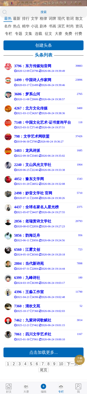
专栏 (8, 34)
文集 (28, 34)
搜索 (44, 12)
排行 (25, 18)
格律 (43, 18)
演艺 (61, 26)
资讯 (79, 26)
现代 (61, 18)
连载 (38, 34)
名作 (8, 26)
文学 (34, 18)
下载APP (79, 359)
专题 (18, 34)
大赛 (58, 34)
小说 (34, 26)
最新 (16, 18)
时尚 (70, 26)
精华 (25, 26)
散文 (79, 18)
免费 (68, 34)
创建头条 (43, 45)
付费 (78, 34)
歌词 (70, 18)
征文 (48, 34)
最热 (8, 18)
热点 (16, 26)
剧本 (43, 26)
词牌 (52, 18)
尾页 (43, 370)
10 (61, 364)
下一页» (73, 364)
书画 (52, 26)
